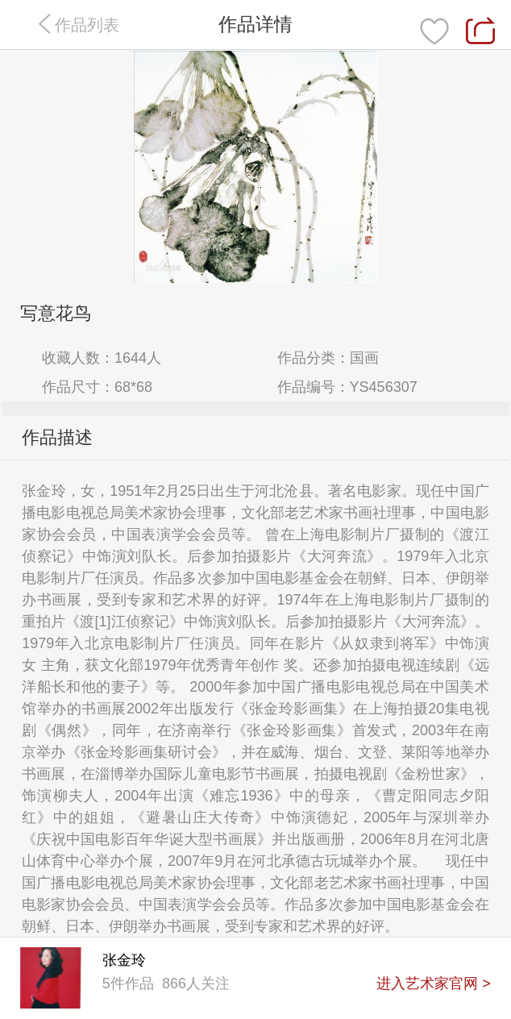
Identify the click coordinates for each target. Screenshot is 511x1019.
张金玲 (124, 960)
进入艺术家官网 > (433, 983)
